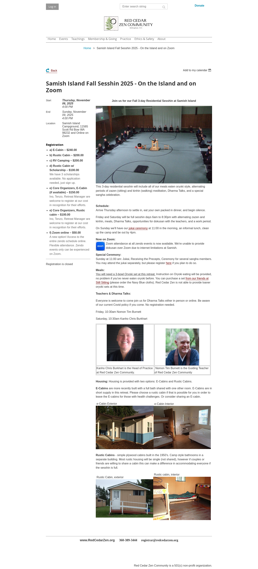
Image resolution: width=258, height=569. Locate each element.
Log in (52, 6)
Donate (199, 5)
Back (54, 70)
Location (50, 123)
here (169, 263)
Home (87, 48)
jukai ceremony (138, 228)
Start (48, 100)
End (48, 111)
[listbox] (197, 70)
